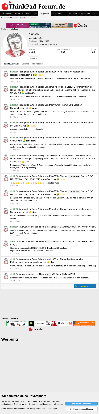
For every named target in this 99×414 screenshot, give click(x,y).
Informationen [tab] (37, 64)
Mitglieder (44, 14)
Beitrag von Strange (47, 155)
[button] (22, 13)
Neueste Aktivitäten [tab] (11, 64)
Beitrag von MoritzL (47, 209)
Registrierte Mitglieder (9, 18)
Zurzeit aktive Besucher (28, 18)
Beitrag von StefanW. (48, 122)
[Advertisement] (49, 373)
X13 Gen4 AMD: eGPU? (60, 274)
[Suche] (95, 13)
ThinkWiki (57, 14)
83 (93, 52)
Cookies (27, 401)
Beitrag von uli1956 (47, 259)
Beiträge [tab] (25, 64)
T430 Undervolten (70, 227)
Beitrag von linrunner (48, 137)
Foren (17, 14)
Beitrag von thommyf (48, 105)
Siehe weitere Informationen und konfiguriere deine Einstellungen (29, 409)
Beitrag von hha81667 (48, 72)
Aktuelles (30, 14)
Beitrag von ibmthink (47, 87)
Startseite (7, 14)
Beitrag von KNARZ (47, 176)
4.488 (32, 52)
